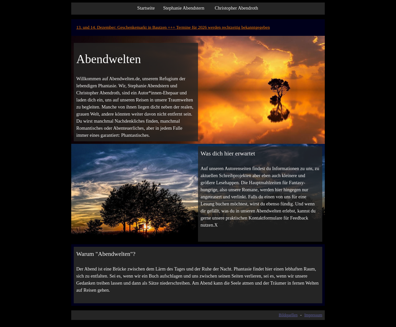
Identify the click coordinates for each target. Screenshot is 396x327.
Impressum (313, 315)
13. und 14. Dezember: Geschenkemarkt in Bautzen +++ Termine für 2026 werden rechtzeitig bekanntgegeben (173, 27)
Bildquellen (288, 315)
